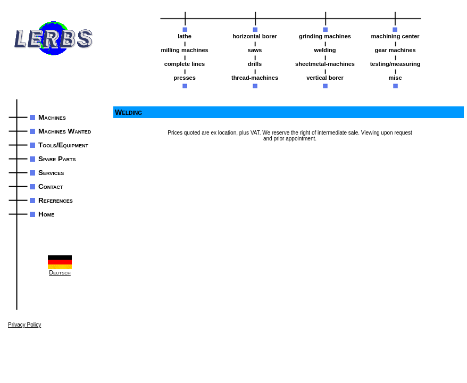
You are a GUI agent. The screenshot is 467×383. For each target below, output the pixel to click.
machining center (395, 36)
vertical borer (325, 77)
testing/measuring (395, 64)
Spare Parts (57, 159)
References (55, 200)
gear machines (394, 50)
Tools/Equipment (63, 145)
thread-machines (254, 77)
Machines (52, 117)
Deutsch (60, 265)
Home (46, 214)
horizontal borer (254, 36)
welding (325, 50)
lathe (184, 36)
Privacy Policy (24, 325)
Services (51, 173)
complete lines (184, 64)
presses (184, 77)
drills (255, 64)
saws (255, 50)
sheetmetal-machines (325, 64)
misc (395, 77)
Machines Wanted (64, 131)
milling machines (184, 50)
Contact (50, 186)
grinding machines (325, 36)
